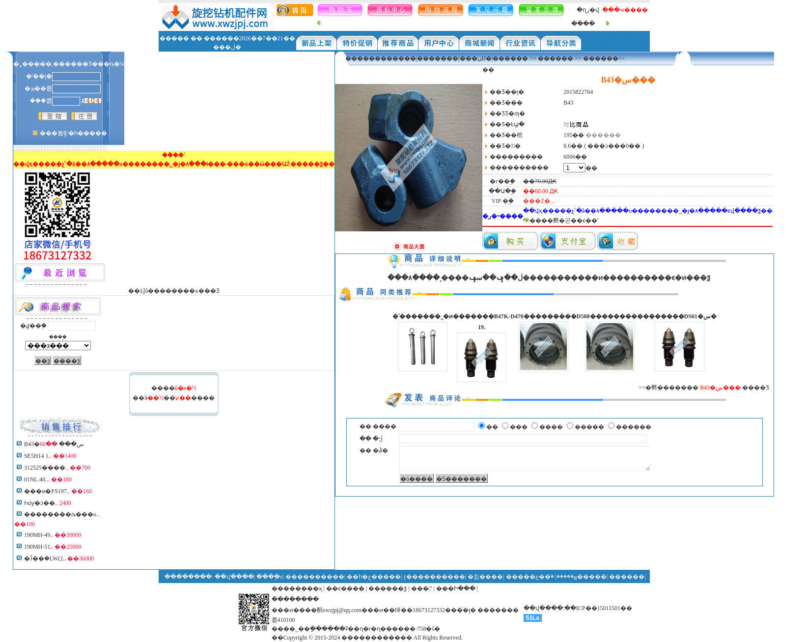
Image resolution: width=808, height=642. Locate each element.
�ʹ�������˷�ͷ (422, 316)
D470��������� (543, 316)
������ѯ (387, 588)
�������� (295, 599)
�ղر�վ (588, 9)
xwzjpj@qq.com (342, 610)
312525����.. (46, 467)
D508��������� (610, 316)
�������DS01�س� (680, 316)
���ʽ (421, 588)
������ (555, 58)
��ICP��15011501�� (598, 608)
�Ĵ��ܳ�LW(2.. (45, 558)
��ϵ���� (345, 588)
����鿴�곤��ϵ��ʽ (563, 220)
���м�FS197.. (47, 491)
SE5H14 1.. (38, 455)
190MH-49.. (38, 534)
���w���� (625, 9)
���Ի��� (455, 588)
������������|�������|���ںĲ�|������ (437, 58)
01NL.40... (37, 479)
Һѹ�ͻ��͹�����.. (41, 503)
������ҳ (302, 588)
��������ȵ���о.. (61, 514)
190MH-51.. (38, 546)
